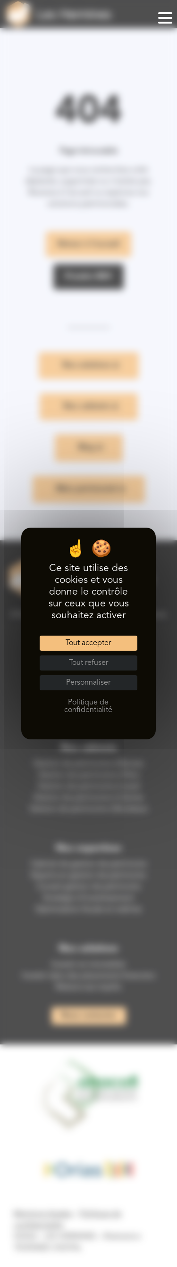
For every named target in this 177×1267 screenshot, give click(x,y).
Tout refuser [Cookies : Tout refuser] (88, 663)
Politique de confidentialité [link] (88, 706)
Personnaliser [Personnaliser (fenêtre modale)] (88, 683)
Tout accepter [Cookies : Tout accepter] (88, 643)
